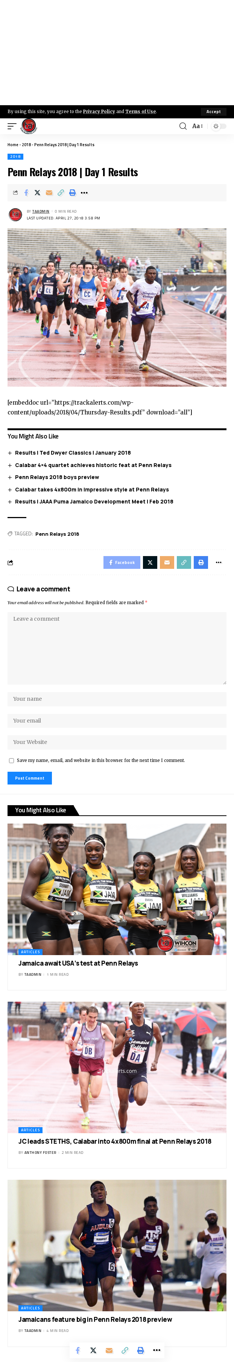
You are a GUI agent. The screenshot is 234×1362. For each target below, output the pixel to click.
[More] (84, 193)
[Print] (72, 193)
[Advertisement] (117, 52)
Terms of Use (140, 111)
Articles (30, 952)
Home (13, 145)
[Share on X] (37, 193)
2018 (26, 145)
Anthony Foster (40, 1152)
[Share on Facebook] (26, 193)
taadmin (41, 211)
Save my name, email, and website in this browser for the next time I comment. (101, 760)
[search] (183, 126)
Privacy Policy (99, 111)
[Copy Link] (61, 193)
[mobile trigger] (14, 126)
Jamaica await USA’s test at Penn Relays (78, 963)
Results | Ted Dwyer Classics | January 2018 (73, 452)
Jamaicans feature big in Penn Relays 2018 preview (95, 1319)
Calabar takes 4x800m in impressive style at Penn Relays (92, 489)
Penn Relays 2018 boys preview (57, 477)
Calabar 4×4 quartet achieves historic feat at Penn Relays (93, 465)
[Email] (49, 193)
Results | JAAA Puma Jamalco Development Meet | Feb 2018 (94, 501)
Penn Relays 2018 (57, 534)
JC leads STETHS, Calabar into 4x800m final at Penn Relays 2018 (114, 1141)
